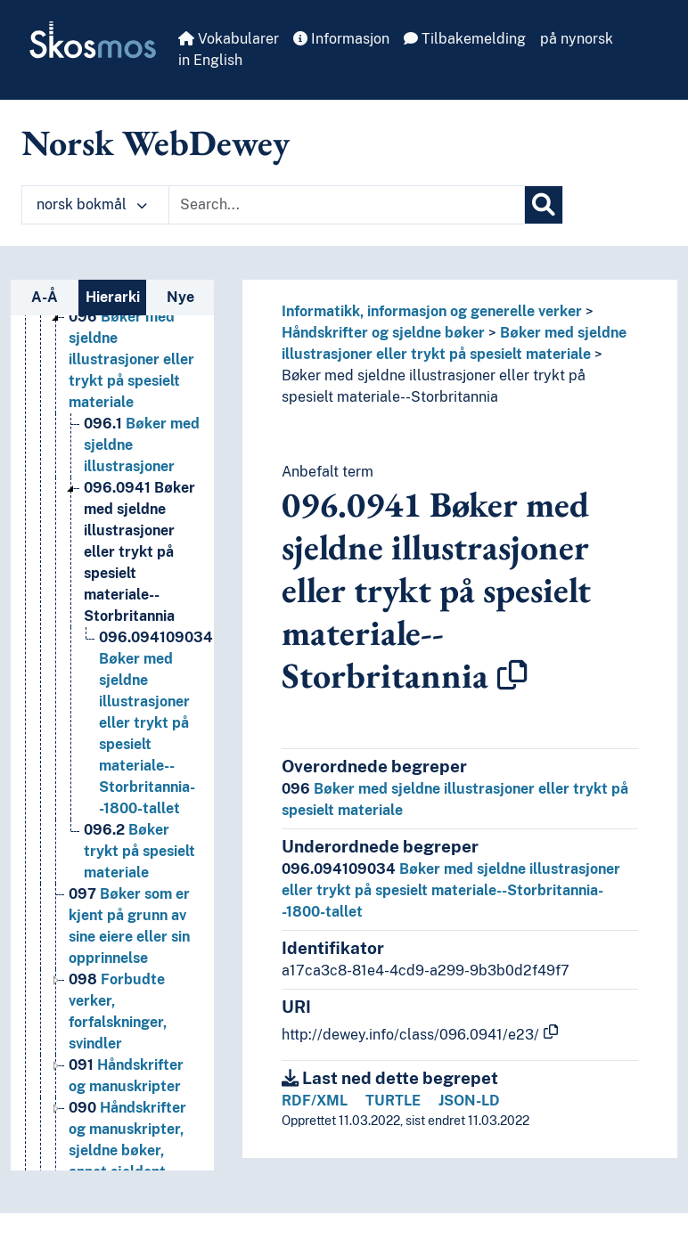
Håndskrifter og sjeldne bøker (383, 332)
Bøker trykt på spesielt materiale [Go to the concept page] (139, 851)
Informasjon (341, 38)
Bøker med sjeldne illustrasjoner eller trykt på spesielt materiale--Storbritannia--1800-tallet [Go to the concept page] (156, 723)
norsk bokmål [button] (92, 204)
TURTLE (393, 1100)
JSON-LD (469, 1100)
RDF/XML (315, 1100)
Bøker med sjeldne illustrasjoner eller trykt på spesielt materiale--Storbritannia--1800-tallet (451, 890)
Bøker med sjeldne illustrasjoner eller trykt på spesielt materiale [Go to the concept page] (131, 359)
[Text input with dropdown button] (346, 204)
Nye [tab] (180, 297)
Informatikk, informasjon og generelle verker (432, 311)
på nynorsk (576, 38)
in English (210, 60)
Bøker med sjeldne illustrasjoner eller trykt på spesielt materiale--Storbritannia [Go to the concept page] (139, 551)
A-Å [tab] (44, 297)
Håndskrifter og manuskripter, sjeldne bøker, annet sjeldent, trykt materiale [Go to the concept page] (127, 1150)
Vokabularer (228, 38)
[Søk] (543, 204)
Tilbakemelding (465, 38)
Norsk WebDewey (155, 142)
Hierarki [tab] (113, 297)
